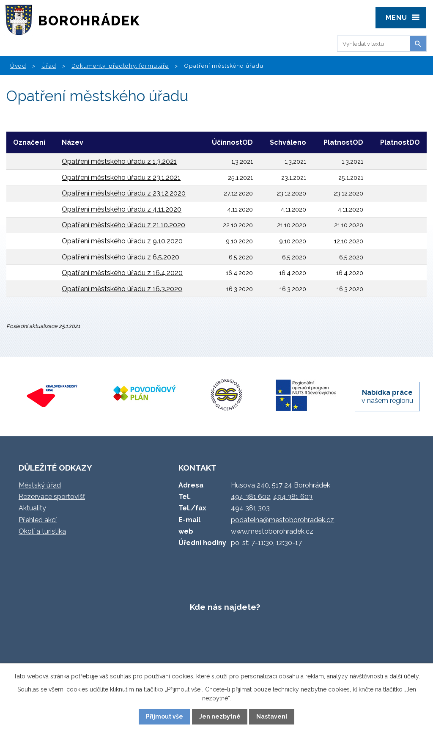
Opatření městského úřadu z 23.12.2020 (124, 193)
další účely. (404, 676)
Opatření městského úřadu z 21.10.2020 (123, 225)
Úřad (48, 65)
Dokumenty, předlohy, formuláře (120, 65)
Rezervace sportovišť (52, 497)
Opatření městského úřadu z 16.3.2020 (122, 289)
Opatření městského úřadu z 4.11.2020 (121, 209)
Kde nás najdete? (225, 607)
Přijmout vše (164, 716)
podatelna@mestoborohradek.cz (282, 520)
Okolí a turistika (42, 531)
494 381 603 (292, 497)
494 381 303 (250, 508)
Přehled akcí (38, 520)
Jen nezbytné (220, 716)
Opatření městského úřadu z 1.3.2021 (119, 161)
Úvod (18, 65)
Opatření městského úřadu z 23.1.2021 (121, 178)
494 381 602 (250, 497)
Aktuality (32, 508)
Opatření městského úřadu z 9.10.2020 (122, 241)
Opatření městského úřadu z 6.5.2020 (120, 257)
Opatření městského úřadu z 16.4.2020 (122, 273)
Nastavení (271, 716)
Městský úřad (40, 485)
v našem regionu (387, 396)
